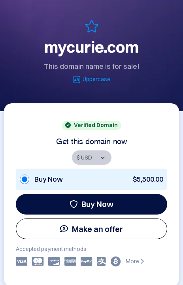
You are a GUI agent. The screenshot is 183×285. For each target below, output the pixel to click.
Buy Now (91, 204)
